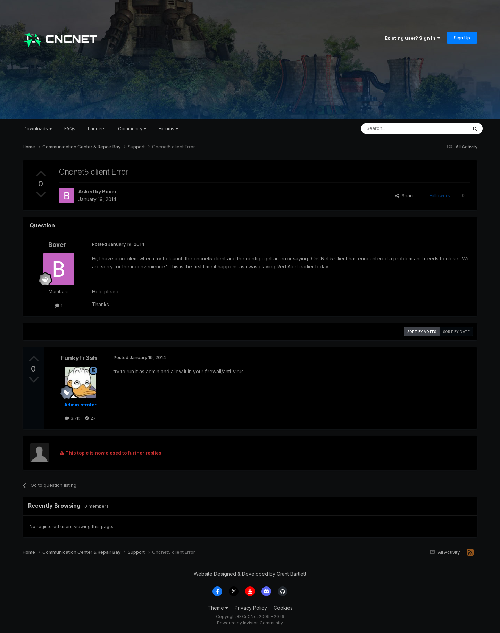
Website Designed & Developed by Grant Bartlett (250, 574)
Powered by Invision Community (250, 622)
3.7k (72, 418)
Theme (218, 608)
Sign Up (462, 37)
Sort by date (456, 332)
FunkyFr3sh (79, 357)
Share (405, 195)
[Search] (396, 128)
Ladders (97, 128)
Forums (168, 128)
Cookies (283, 608)
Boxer (109, 191)
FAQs (69, 128)
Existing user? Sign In (412, 38)
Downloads (38, 128)
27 (90, 418)
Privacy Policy (251, 608)
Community (132, 128)
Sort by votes (421, 332)
